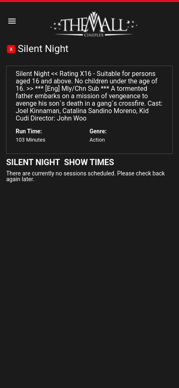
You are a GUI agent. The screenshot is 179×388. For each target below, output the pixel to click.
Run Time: (29, 131)
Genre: (98, 131)
